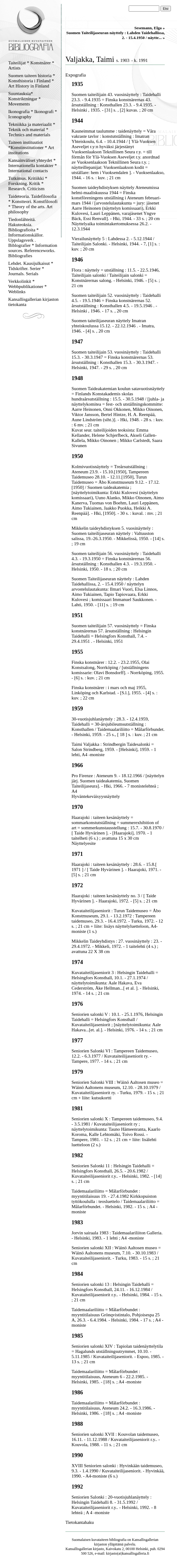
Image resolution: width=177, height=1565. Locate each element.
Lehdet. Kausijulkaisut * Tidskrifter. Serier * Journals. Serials (30, 268)
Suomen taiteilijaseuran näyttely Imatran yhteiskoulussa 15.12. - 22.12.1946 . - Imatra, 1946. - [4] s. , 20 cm (113, 325)
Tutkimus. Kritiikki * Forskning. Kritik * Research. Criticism (27, 183)
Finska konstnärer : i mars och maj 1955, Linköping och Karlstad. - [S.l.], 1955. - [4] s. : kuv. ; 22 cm (114, 692)
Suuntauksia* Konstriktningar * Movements (24, 98)
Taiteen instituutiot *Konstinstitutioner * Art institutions (31, 147)
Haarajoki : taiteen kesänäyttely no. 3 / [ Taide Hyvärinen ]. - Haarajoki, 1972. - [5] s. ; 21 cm (114, 898)
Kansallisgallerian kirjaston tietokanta (33, 302)
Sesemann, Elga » (149, 28)
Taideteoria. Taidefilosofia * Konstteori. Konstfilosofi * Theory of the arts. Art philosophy (32, 204)
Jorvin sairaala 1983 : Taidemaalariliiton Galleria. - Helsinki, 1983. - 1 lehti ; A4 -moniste (117, 1235)
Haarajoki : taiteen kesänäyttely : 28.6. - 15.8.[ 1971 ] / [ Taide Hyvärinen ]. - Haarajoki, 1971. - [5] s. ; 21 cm (116, 869)
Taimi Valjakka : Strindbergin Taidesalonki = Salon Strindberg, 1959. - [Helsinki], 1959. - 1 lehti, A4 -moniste (114, 749)
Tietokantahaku (79, 1522)
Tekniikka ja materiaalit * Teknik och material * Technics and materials (31, 129)
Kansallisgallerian (145, 1540)
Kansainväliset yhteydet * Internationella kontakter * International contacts (32, 165)
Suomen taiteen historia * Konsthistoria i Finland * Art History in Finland (31, 80)
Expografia (75, 75)
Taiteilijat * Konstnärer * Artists (31, 65)
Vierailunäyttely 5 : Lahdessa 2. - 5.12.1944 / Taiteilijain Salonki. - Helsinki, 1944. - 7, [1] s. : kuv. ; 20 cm (116, 243)
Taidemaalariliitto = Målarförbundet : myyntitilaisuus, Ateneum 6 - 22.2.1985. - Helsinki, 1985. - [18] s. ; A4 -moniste (110, 1376)
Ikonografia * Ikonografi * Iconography (32, 114)
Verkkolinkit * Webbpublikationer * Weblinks (27, 286)
